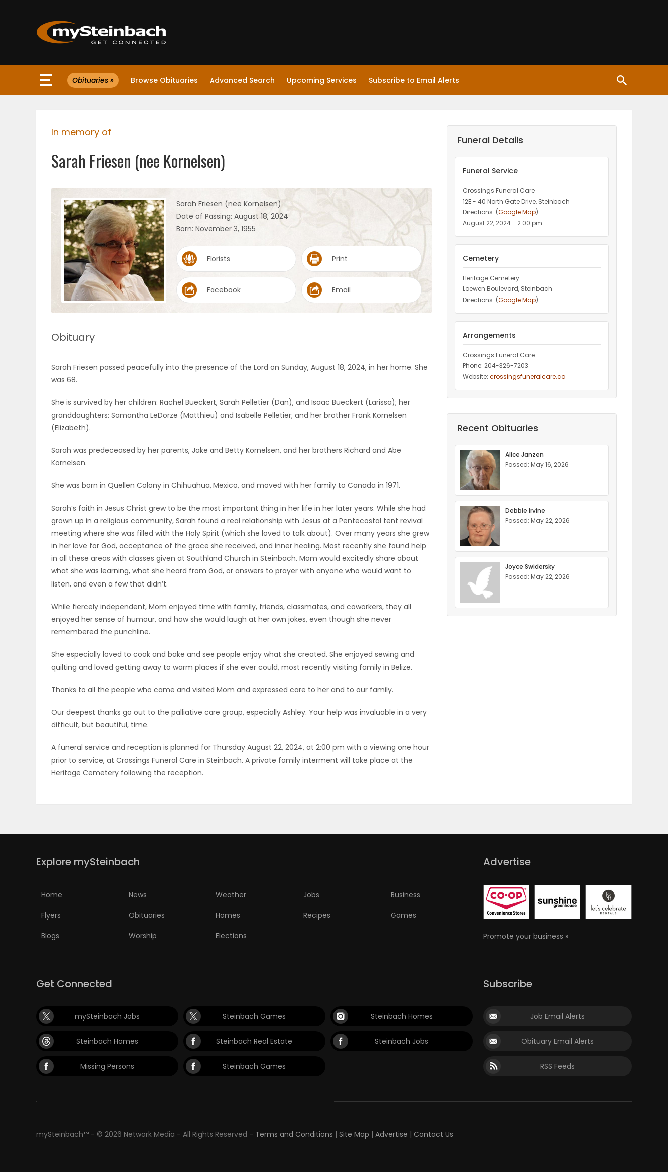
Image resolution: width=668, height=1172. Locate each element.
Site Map (354, 1134)
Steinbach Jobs (401, 1041)
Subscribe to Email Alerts (414, 80)
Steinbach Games (254, 1016)
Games (403, 915)
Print (340, 259)
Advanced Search (242, 80)
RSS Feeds (557, 1066)
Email (341, 290)
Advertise (391, 1134)
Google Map (517, 212)
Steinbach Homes (402, 1016)
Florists (218, 259)
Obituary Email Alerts (557, 1041)
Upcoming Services (322, 80)
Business (405, 895)
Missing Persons (107, 1066)
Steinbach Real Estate (254, 1041)
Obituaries (147, 915)
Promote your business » (525, 936)
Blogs (50, 936)
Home (51, 895)
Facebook (224, 290)
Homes (228, 915)
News (138, 895)
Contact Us (433, 1134)
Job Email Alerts (557, 1016)
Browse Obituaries (164, 80)
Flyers (51, 915)
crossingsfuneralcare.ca (528, 376)
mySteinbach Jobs (107, 1016)
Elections (231, 936)
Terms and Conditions (294, 1134)
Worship (143, 936)
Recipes (316, 915)
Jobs (311, 895)
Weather (231, 895)
